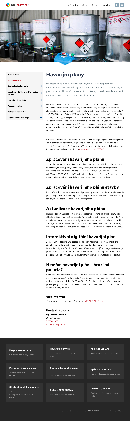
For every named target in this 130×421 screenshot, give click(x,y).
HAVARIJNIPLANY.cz (93, 301)
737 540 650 (52, 321)
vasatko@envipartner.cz (56, 324)
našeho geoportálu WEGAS (91, 149)
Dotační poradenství (17, 112)
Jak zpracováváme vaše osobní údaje (74, 411)
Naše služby (73, 5)
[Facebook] (117, 5)
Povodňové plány (15, 106)
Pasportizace (13, 74)
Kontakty (106, 5)
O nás (84, 5)
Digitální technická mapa (18, 117)
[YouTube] (122, 5)
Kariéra (95, 5)
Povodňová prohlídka (17, 100)
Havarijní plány (14, 80)
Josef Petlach (119, 411)
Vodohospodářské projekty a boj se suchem (23, 93)
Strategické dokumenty (18, 86)
